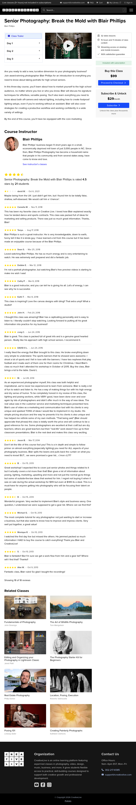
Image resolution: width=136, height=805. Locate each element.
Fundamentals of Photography (20, 622)
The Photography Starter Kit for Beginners (66, 659)
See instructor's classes (35, 164)
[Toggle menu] (131, 10)
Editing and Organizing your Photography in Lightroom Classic (21, 659)
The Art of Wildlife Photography (66, 622)
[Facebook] (43, 784)
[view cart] (100, 2)
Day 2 (10, 51)
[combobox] (83, 10)
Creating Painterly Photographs (66, 730)
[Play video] (68, 46)
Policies (68, 801)
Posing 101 (9, 730)
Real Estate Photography (17, 695)
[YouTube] (36, 784)
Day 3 (10, 58)
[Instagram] (49, 784)
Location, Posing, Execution (64, 695)
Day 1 (10, 43)
